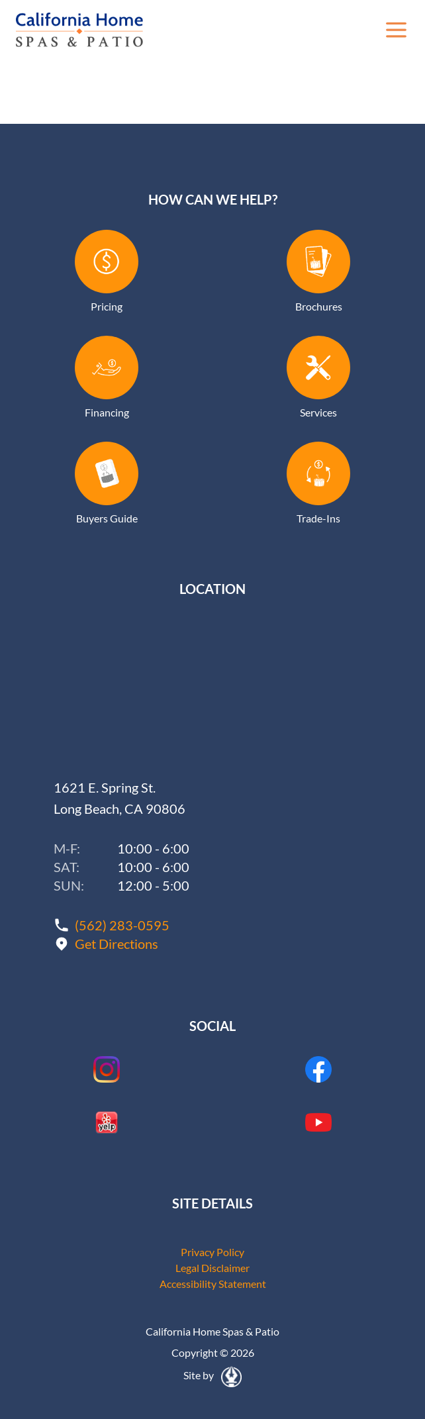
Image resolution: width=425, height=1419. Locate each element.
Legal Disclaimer (212, 1267)
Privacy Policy (212, 1252)
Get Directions (116, 944)
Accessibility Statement (213, 1283)
